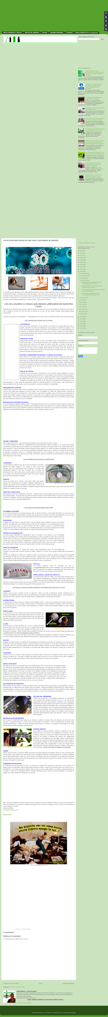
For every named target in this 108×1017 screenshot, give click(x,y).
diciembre (84, 273)
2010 (81, 328)
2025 (81, 250)
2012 (81, 323)
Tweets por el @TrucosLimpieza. (86, 242)
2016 (81, 271)
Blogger (74, 1012)
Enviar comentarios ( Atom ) (18, 987)
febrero (83, 311)
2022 (81, 257)
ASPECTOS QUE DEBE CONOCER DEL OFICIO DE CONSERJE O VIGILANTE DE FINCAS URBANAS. (95, 142)
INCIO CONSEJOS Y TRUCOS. (12, 32)
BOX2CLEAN (7, 814)
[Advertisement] (54, 16)
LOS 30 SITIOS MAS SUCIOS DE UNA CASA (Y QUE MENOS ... (91, 286)
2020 (81, 262)
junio (82, 302)
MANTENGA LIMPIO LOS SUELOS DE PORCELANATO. (94, 108)
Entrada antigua (68, 983)
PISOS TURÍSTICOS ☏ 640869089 (86, 33)
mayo (83, 304)
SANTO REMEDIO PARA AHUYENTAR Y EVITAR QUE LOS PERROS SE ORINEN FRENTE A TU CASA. (94, 73)
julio (82, 300)
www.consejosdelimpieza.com (38, 865)
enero (83, 313)
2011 (81, 326)
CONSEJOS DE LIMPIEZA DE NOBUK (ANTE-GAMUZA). (93, 98)
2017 (81, 269)
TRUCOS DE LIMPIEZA (32, 32)
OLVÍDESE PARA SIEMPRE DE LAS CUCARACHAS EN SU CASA (95, 129)
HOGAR (44, 32)
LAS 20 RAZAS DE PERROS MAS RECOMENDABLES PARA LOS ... (91, 294)
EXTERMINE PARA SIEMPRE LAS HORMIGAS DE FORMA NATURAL (94, 153)
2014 (81, 319)
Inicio (41, 983)
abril (82, 307)
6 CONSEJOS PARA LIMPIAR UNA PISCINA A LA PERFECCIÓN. (93, 290)
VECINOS (69, 32)
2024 (81, 253)
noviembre (84, 275)
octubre (83, 278)
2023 (81, 255)
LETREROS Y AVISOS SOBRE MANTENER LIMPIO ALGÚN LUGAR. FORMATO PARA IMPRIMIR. (93, 86)
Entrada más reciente (11, 983)
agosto (83, 297)
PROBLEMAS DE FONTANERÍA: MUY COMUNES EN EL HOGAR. (91, 283)
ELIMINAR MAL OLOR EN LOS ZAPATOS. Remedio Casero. (93, 175)
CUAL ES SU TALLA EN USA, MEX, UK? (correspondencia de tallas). (94, 119)
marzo (83, 309)
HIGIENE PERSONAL (56, 32)
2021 (81, 259)
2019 (81, 264)
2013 (81, 321)
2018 (81, 266)
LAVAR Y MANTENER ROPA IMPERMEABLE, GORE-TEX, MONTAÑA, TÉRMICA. (93, 164)
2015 (81, 316)
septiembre (84, 280)
